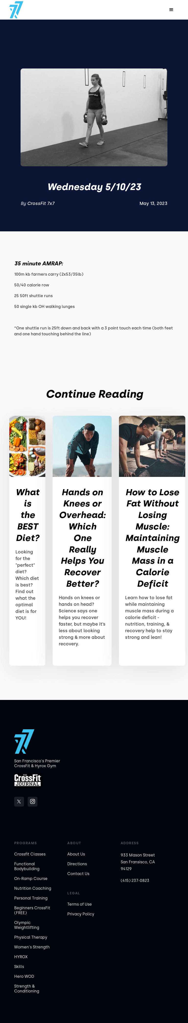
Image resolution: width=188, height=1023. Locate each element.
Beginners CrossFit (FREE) (32, 910)
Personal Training (30, 898)
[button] (171, 9)
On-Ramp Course (30, 878)
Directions (77, 864)
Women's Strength (32, 947)
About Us (76, 854)
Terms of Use (79, 904)
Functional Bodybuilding (26, 866)
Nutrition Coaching (32, 888)
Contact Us (78, 873)
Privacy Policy (80, 914)
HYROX (21, 957)
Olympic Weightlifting (26, 925)
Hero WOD (24, 976)
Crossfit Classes (30, 854)
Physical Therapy (30, 937)
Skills (19, 966)
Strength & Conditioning (26, 988)
